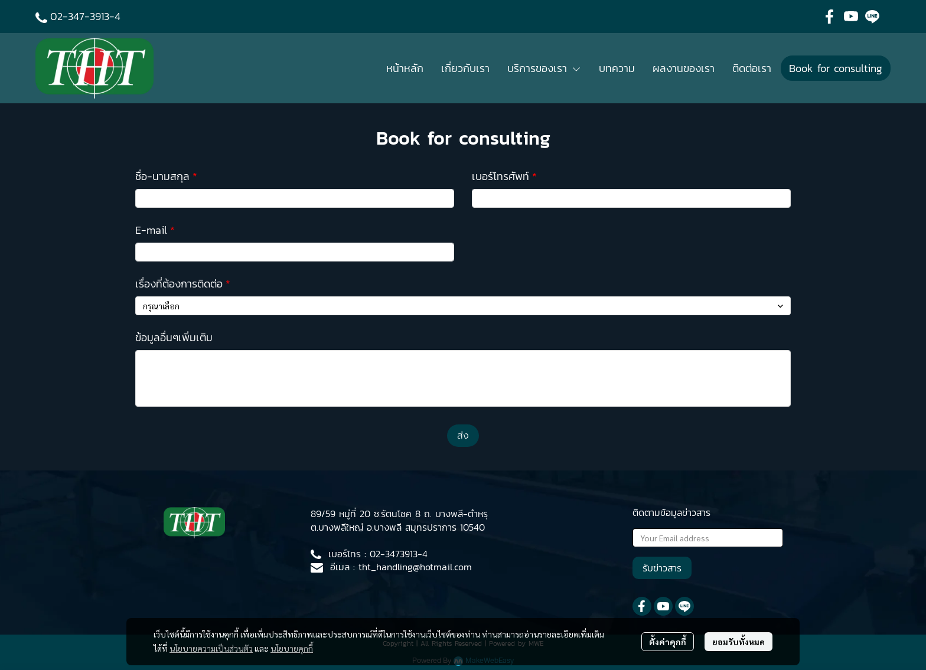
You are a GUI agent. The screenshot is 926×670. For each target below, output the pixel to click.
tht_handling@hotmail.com (415, 567)
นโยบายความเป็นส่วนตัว (211, 648)
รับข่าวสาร (662, 568)
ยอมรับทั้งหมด (738, 641)
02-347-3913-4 (85, 16)
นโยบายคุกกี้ (291, 648)
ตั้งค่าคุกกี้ (667, 641)
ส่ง (463, 436)
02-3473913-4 (399, 554)
